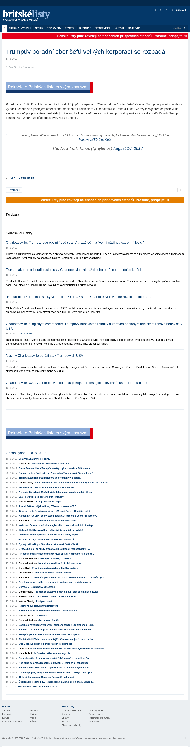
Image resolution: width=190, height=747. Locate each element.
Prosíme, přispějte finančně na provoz (46, 539)
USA (12, 178)
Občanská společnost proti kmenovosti (55, 520)
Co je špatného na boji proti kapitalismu (54, 596)
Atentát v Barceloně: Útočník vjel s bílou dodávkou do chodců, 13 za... (56, 492)
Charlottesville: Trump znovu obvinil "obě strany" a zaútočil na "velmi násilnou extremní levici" (75, 242)
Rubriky (85, 28)
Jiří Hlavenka (26, 572)
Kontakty (66, 714)
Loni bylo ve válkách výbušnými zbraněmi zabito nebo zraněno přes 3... (56, 625)
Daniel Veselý (25, 333)
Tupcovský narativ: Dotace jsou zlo (52, 572)
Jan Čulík (24, 648)
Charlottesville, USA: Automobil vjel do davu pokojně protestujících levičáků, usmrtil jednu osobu (77, 383)
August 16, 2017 (128, 148)
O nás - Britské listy (71, 710)
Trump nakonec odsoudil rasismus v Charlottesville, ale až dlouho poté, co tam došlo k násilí (74, 270)
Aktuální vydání (20, 28)
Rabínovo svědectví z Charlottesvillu (38, 606)
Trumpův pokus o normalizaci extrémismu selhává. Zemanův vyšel (69, 577)
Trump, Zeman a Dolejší (48, 501)
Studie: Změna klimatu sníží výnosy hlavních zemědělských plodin (54, 667)
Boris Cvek (25, 463)
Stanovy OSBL (96, 710)
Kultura (5, 718)
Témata (70, 28)
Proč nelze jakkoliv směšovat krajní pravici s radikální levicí (66, 592)
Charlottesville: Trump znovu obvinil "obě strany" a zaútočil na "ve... (55, 658)
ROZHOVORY (54, 28)
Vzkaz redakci (96, 714)
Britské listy (28, 16)
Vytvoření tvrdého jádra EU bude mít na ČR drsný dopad (48, 534)
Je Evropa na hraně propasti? (34, 459)
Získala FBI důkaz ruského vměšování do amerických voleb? (51, 530)
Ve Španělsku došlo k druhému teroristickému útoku (46, 487)
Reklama (66, 721)
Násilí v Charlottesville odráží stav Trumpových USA (44, 355)
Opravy (65, 718)
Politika (33, 714)
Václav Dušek (26, 615)
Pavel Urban (25, 596)
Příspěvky (134, 28)
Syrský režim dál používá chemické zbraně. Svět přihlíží (48, 544)
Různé (33, 721)
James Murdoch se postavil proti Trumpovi (41, 497)
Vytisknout (14, 190)
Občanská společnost (13, 721)
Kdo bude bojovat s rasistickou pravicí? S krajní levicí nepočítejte (53, 663)
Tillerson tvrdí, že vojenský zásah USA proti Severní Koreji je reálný (54, 511)
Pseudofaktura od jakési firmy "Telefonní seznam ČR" (47, 506)
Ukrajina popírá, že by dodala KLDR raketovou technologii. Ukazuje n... (56, 672)
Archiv (39, 28)
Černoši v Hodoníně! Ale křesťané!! (37, 587)
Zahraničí (7, 710)
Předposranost (44, 601)
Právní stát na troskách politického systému (55, 568)
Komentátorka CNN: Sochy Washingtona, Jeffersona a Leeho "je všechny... (58, 516)
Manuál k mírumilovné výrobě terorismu (59, 563)
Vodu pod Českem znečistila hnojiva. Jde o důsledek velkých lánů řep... (56, 525)
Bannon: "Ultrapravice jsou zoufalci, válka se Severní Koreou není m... (56, 629)
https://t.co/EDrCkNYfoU (95, 139)
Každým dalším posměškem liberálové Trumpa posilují (48, 610)
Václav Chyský (27, 601)
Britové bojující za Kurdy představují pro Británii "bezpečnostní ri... (54, 549)
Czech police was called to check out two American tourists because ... (56, 582)
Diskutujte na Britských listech (54, 558)
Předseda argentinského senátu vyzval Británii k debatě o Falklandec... (56, 554)
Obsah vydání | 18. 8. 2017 (26, 453)
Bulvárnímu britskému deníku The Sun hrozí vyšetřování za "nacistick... (68, 648)
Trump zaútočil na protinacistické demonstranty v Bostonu (50, 477)
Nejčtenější (103, 28)
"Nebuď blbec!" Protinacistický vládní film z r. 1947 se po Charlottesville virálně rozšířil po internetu (78, 297)
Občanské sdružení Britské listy (38, 738)
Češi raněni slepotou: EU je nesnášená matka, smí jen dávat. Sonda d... (56, 682)
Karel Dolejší (25, 520)
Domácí (34, 710)
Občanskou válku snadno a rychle (52, 653)
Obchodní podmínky (71, 725)
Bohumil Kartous (28, 558)
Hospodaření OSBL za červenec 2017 (37, 686)
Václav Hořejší (26, 501)
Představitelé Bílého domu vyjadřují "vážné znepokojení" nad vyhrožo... (57, 639)
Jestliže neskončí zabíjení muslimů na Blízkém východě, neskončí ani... (72, 482)
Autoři (119, 28)
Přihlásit (179, 10)
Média (33, 718)
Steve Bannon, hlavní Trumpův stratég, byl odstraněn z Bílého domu (55, 468)
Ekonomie (7, 714)
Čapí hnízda (41, 615)
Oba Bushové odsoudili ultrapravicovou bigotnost (45, 644)
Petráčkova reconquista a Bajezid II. (51, 463)
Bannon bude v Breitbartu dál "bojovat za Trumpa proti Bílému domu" (56, 473)
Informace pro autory (99, 718)
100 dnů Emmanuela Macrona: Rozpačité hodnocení (46, 677)
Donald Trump (26, 178)
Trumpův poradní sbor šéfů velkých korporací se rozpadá (49, 634)
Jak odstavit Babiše (48, 620)
